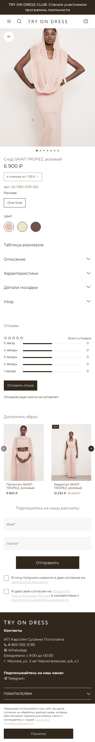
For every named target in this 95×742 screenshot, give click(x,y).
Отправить (47, 562)
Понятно (38, 734)
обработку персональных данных (40, 593)
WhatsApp (15, 650)
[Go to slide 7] (58, 150)
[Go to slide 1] (37, 150)
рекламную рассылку (29, 582)
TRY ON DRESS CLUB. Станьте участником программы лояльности (48, 7)
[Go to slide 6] (54, 150)
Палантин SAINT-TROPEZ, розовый (20, 486)
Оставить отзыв (20, 385)
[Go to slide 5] (51, 150)
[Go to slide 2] (40, 150)
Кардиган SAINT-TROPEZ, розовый (68, 486)
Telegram (14, 678)
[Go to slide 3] (44, 150)
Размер (10, 193)
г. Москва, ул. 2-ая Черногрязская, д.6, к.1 (41, 661)
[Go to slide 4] (47, 150)
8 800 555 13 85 (19, 644)
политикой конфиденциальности (40, 600)
